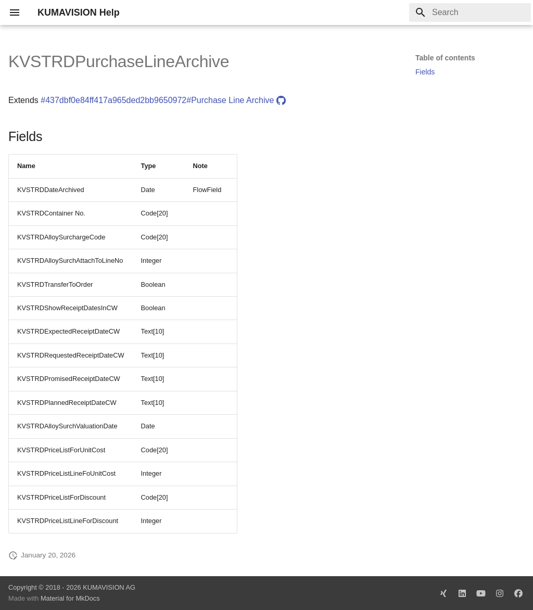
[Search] (470, 12)
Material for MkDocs (70, 598)
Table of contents (445, 58)
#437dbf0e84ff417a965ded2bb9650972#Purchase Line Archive (163, 100)
